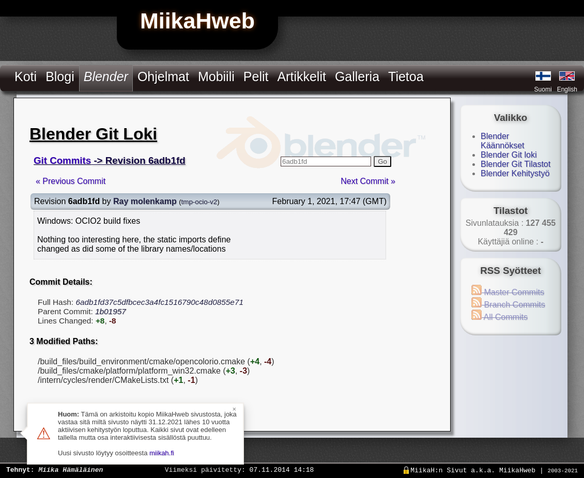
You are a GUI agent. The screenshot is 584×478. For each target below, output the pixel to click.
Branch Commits (508, 304)
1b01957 (110, 311)
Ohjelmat (163, 76)
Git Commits (62, 160)
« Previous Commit (70, 181)
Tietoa (406, 76)
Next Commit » (368, 181)
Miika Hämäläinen (70, 469)
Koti (25, 76)
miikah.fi (161, 453)
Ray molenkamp (145, 201)
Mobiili (216, 76)
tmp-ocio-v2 (199, 202)
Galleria (357, 76)
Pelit (256, 76)
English (567, 89)
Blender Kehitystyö (515, 173)
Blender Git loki (509, 154)
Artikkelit (301, 76)
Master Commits (507, 292)
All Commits (499, 317)
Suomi (543, 89)
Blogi (59, 76)
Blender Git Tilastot (515, 164)
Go (382, 161)
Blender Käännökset (503, 141)
